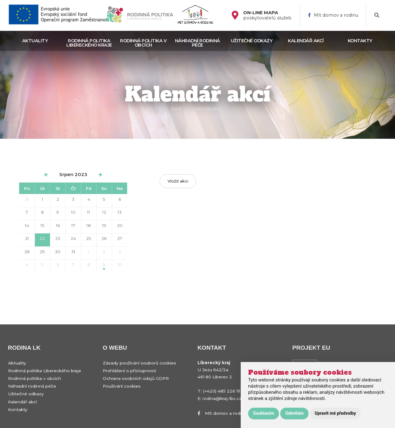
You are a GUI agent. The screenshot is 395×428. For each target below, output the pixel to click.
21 (27, 238)
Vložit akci (178, 181)
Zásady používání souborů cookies (139, 362)
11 (88, 212)
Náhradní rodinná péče (197, 43)
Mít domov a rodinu (333, 15)
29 (42, 251)
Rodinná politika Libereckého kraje (89, 43)
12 (104, 212)
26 (104, 238)
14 (27, 225)
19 (104, 225)
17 (73, 225)
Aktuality (35, 40)
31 (27, 199)
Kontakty (360, 40)
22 (42, 238)
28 (27, 251)
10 (73, 212)
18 (88, 225)
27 (119, 238)
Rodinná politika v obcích (143, 43)
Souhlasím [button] (263, 413)
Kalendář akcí (306, 40)
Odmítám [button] (294, 413)
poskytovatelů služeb (267, 15)
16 (58, 225)
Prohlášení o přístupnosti (129, 370)
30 (57, 251)
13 (120, 212)
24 (73, 238)
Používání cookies (122, 386)
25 (88, 238)
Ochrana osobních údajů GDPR (136, 378)
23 (57, 238)
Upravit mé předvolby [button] (335, 413)
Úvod (176, 108)
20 (120, 225)
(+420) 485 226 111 (221, 391)
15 (42, 225)
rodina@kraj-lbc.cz (222, 398)
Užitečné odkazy (252, 40)
